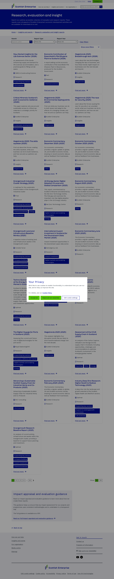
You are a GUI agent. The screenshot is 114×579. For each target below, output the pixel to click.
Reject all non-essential (51, 298)
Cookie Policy (47, 293)
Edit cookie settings (71, 298)
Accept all (34, 298)
